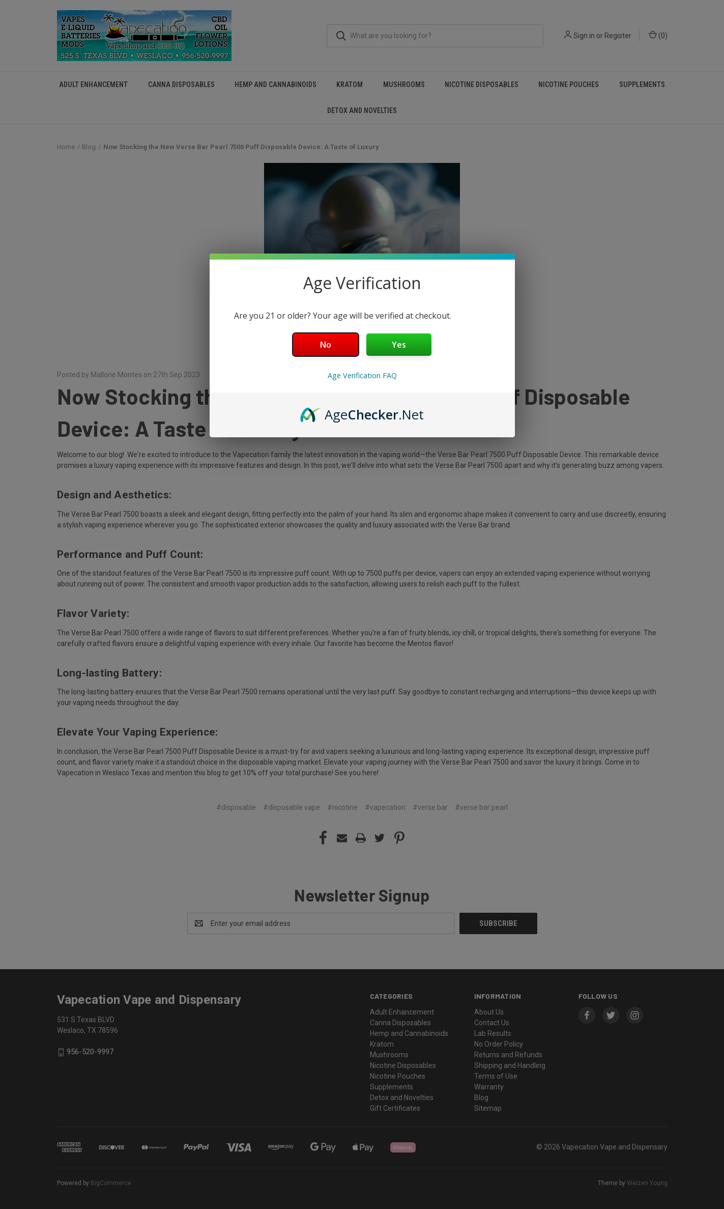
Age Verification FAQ (362, 375)
